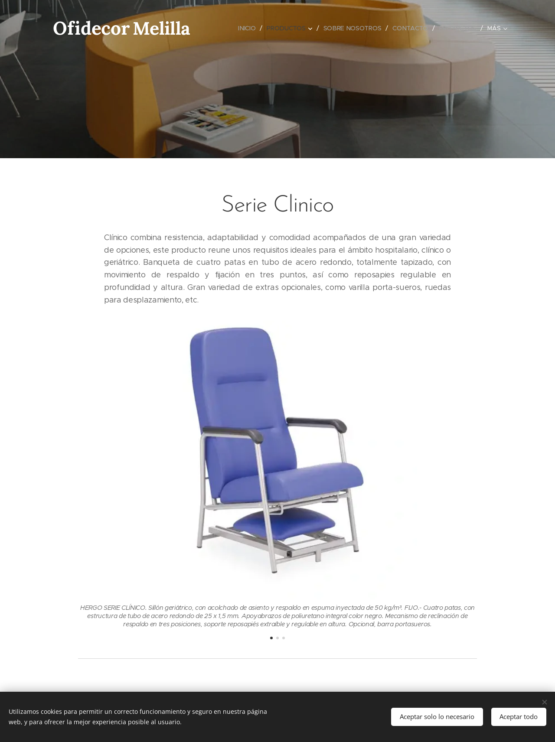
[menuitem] (247, 28)
